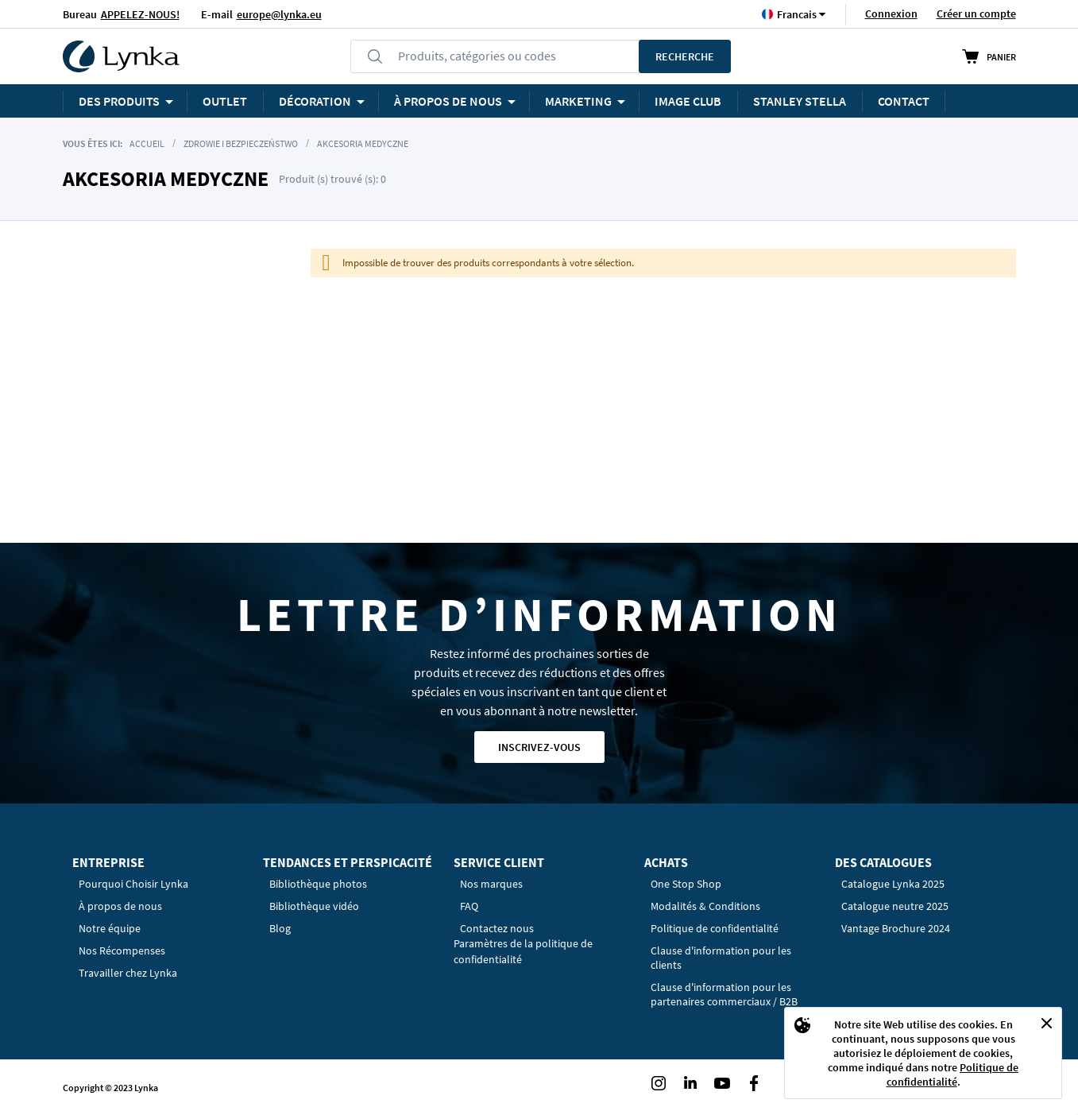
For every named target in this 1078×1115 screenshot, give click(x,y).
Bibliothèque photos (318, 884)
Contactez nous (497, 928)
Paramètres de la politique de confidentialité (523, 951)
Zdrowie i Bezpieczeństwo (241, 143)
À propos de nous (120, 906)
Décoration (315, 101)
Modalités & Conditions (705, 906)
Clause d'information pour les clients (721, 957)
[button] (797, 14)
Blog (280, 928)
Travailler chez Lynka (128, 973)
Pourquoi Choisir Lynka (133, 884)
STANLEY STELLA (799, 101)
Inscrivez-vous (539, 747)
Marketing (578, 101)
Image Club (688, 101)
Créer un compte (976, 13)
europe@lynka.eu (279, 14)
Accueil (146, 143)
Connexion (891, 13)
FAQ (469, 906)
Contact (903, 101)
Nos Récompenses (122, 950)
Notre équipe (110, 928)
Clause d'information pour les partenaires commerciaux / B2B (724, 994)
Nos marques (491, 884)
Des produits (119, 101)
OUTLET (225, 101)
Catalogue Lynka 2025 (893, 884)
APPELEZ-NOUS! (140, 14)
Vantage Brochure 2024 (895, 928)
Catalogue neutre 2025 (895, 906)
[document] (923, 1053)
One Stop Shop (686, 884)
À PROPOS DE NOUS (448, 101)
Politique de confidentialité (953, 1074)
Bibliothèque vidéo (314, 906)
